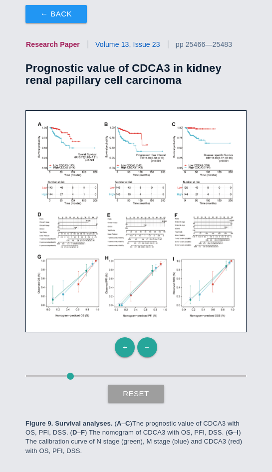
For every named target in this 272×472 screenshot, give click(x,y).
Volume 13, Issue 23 (127, 44)
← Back (56, 13)
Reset (136, 393)
